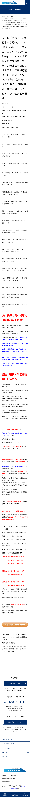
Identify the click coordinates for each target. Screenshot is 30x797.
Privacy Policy (23, 786)
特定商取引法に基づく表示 (8, 778)
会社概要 (4, 775)
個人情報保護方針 (6, 781)
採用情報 (13, 775)
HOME (3, 16)
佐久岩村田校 (9, 16)
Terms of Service (14, 788)
